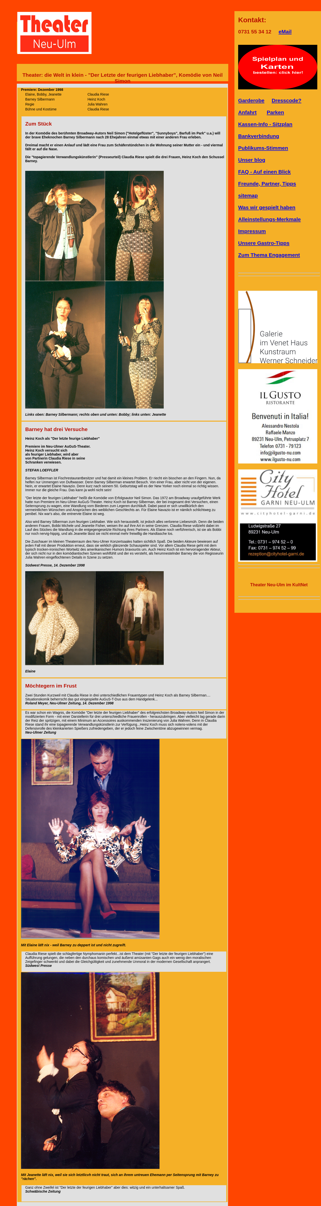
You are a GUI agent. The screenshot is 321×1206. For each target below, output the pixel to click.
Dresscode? (286, 100)
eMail (285, 31)
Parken (275, 112)
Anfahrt (247, 112)
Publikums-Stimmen (263, 148)
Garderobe (251, 100)
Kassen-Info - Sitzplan (265, 124)
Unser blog (251, 160)
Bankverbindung (258, 136)
